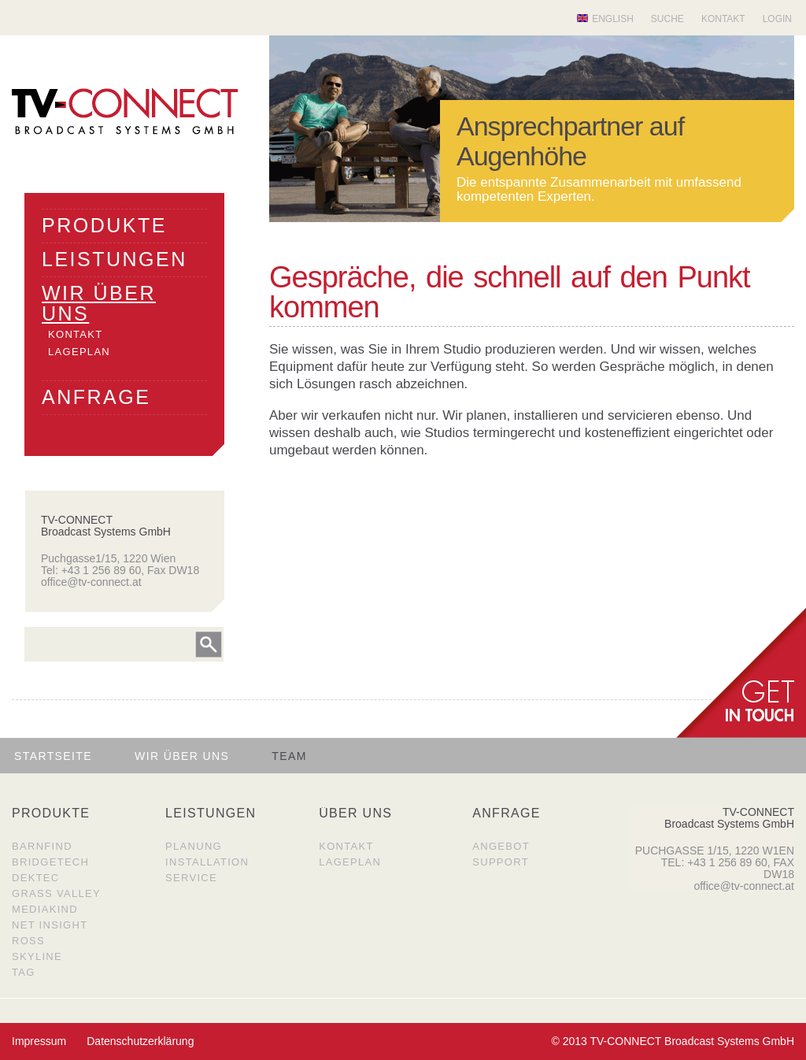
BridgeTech (50, 862)
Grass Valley (56, 893)
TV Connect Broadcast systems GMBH (125, 111)
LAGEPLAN (79, 352)
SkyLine (37, 956)
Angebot (501, 846)
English (613, 18)
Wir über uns (182, 756)
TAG (23, 972)
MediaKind (45, 909)
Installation (207, 862)
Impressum (39, 1041)
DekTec (36, 878)
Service (191, 878)
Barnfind (42, 846)
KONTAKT (75, 334)
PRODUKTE (104, 225)
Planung (193, 846)
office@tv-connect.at (91, 582)
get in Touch (741, 673)
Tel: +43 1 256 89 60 (91, 570)
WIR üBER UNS (99, 303)
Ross (28, 941)
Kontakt (723, 18)
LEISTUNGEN (114, 259)
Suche (667, 18)
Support (500, 862)
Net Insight (49, 925)
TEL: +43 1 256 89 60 (714, 862)
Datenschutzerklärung (140, 1041)
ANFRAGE (96, 397)
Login (777, 18)
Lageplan (350, 862)
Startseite (53, 756)
